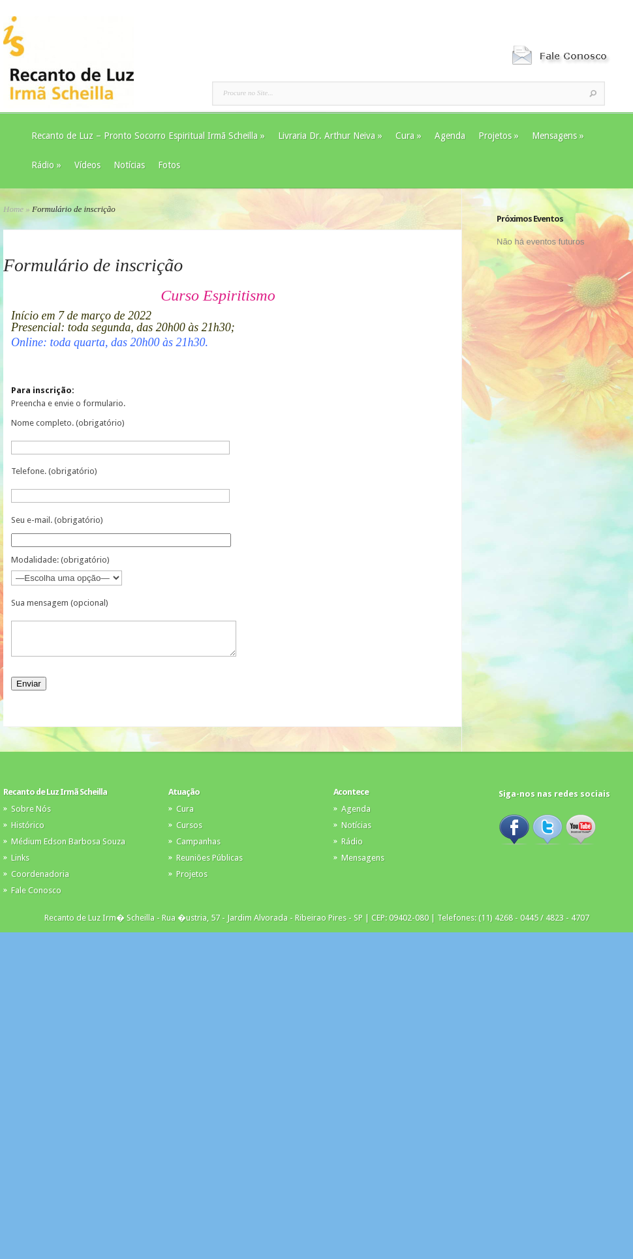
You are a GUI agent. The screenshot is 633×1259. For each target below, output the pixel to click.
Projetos (498, 135)
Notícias (129, 165)
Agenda (450, 135)
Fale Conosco (36, 896)
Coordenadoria (40, 880)
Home (13, 209)
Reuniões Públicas (209, 863)
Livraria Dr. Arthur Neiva (330, 135)
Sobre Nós (31, 815)
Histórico (27, 831)
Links (20, 863)
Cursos (189, 831)
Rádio (46, 165)
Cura (408, 135)
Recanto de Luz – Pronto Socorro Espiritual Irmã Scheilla (148, 135)
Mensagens (558, 135)
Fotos (169, 165)
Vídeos (87, 165)
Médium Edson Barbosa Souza (68, 847)
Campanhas (198, 847)
